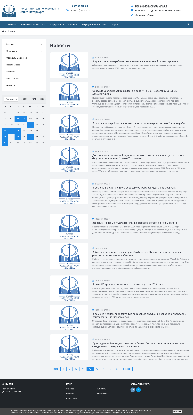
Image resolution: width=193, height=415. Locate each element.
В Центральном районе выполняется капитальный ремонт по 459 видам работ (139, 123)
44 (104, 369)
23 (5, 136)
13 (30, 124)
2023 (25, 99)
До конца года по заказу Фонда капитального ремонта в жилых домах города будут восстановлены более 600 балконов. (138, 157)
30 (5, 142)
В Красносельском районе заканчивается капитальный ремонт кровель (135, 61)
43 (97, 369)
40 (76, 369)
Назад (55, 369)
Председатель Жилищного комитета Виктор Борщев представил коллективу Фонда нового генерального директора (138, 345)
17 (11, 130)
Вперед (126, 369)
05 (24, 118)
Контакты (101, 389)
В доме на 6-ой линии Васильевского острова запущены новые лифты (134, 187)
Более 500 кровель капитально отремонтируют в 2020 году (127, 284)
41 (83, 369)
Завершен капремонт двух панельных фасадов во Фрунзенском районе (134, 222)
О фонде (70, 389)
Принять (177, 411)
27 (30, 136)
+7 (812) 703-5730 (81, 10)
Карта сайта (71, 398)
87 (117, 369)
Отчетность (102, 394)
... (69, 369)
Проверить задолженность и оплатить (158, 10)
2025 (42, 99)
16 (5, 130)
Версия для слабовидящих (151, 5)
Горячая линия (79, 5)
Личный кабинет (145, 15)
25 (18, 136)
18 (18, 130)
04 (18, 118)
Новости (70, 394)
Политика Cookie (130, 412)
